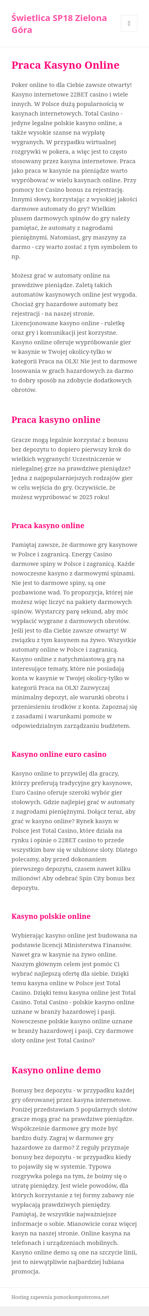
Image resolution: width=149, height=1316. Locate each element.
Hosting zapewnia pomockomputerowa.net (60, 1297)
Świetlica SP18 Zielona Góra (59, 23)
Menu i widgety (129, 31)
